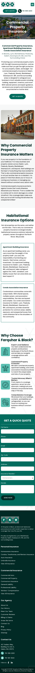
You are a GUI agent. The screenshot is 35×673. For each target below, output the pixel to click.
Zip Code (4, 455)
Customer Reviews (8, 615)
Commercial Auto (7, 575)
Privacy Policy (6, 630)
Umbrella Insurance (8, 561)
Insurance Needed (8, 474)
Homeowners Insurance (10, 552)
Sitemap (4, 633)
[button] (32, 4)
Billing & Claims (6, 618)
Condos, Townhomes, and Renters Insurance (17, 555)
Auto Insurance (6, 558)
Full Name (5, 427)
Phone (3, 436)
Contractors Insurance (9, 581)
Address (4, 464)
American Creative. (26, 671)
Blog (2, 627)
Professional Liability (8, 588)
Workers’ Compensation (10, 591)
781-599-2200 (10, 653)
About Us (4, 605)
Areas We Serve (7, 621)
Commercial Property (9, 578)
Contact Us (5, 624)
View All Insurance (7, 564)
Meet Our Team (7, 611)
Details (3, 483)
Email (3, 446)
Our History (5, 608)
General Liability (7, 584)
